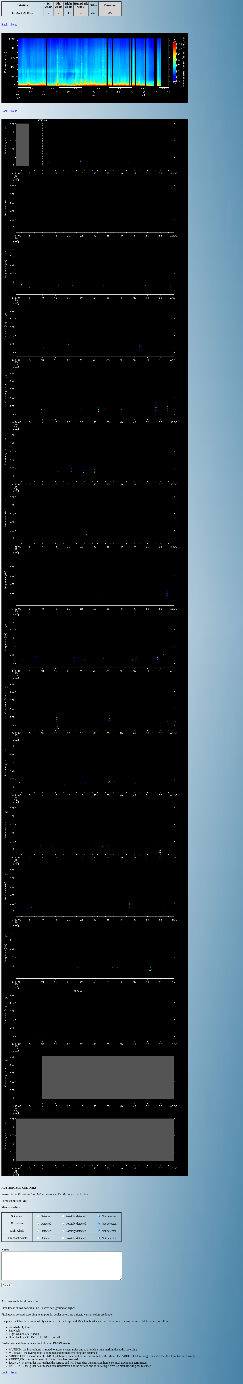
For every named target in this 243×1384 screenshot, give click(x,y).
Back (4, 24)
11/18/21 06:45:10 (22, 12)
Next (14, 24)
